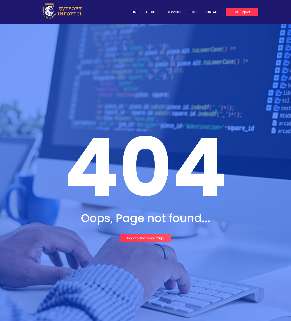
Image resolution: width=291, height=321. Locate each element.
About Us (153, 12)
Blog (193, 12)
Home (134, 12)
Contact (211, 12)
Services (174, 12)
